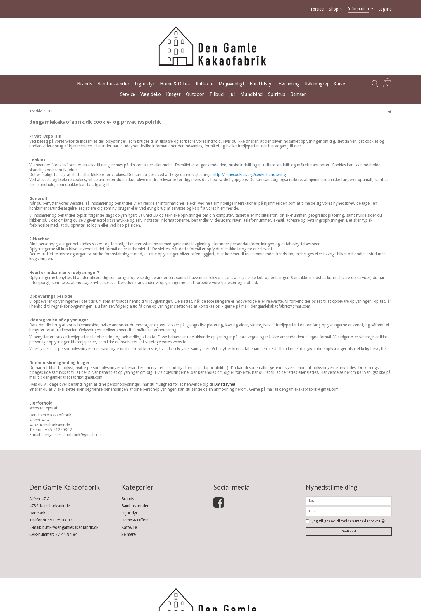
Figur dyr (129, 513)
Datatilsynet (224, 384)
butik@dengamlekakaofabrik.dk (70, 527)
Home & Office (134, 520)
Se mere (128, 534)
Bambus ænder (135, 505)
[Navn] (349, 500)
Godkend (348, 531)
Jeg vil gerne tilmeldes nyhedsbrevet (348, 521)
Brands (127, 498)
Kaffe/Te (129, 527)
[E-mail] (349, 511)
